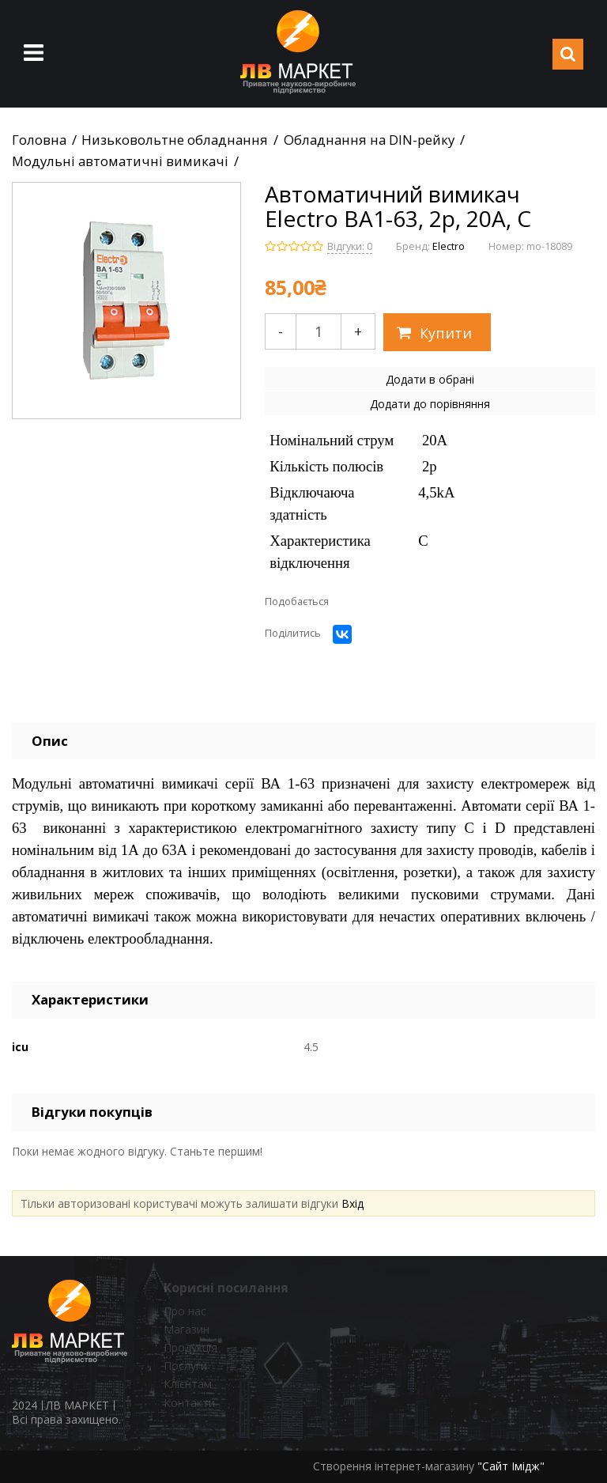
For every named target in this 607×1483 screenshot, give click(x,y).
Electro (448, 246)
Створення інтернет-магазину (393, 1466)
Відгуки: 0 (349, 246)
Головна (39, 140)
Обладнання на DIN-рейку (369, 140)
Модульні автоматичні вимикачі (120, 161)
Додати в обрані (430, 379)
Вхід (352, 1203)
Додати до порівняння (430, 403)
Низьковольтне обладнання (174, 140)
